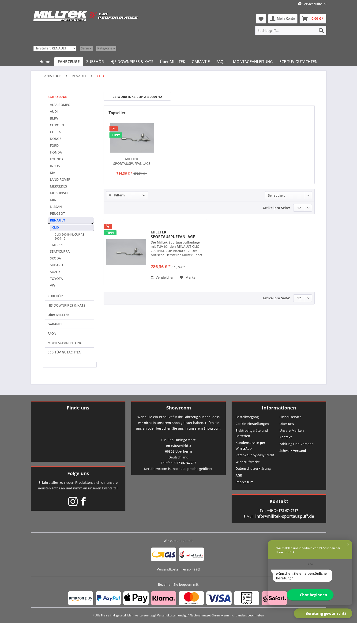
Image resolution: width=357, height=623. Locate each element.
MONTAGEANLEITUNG (65, 343)
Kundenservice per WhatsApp (250, 445)
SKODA (55, 258)
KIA (52, 172)
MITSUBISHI (59, 193)
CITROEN (57, 125)
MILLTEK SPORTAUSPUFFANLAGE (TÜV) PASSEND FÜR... (131, 161)
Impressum (244, 482)
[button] (348, 544)
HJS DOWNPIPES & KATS (66, 305)
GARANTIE (56, 324)
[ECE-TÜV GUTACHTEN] (298, 61)
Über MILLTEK (58, 314)
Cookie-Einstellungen (252, 423)
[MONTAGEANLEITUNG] (253, 61)
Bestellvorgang (247, 417)
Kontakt (285, 437)
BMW (54, 118)
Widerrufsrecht (247, 462)
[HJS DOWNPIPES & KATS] (132, 61)
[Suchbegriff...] (290, 30)
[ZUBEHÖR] (95, 61)
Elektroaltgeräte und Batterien (252, 433)
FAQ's (52, 333)
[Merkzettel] (261, 18)
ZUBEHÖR (55, 296)
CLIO (55, 227)
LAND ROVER (60, 179)
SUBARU (56, 265)
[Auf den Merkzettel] (189, 277)
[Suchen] (321, 30)
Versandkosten (167, 615)
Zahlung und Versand (296, 444)
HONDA (56, 152)
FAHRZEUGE (57, 96)
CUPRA (55, 132)
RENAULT (57, 220)
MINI (53, 200)
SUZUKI (55, 272)
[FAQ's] (221, 61)
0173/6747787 (185, 463)
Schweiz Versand (292, 450)
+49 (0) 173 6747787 (282, 510)
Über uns (286, 423)
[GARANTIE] (200, 61)
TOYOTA (56, 278)
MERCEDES (58, 186)
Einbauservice (290, 417)
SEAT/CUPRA (60, 251)
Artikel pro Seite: (276, 208)
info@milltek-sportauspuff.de (284, 516)
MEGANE (58, 245)
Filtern (117, 195)
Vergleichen (162, 277)
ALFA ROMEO (60, 104)
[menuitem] (290, 30)
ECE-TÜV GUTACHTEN (64, 352)
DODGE (55, 138)
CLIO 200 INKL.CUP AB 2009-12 (69, 236)
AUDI (54, 111)
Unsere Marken (291, 430)
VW (52, 285)
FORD (54, 145)
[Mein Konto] (282, 18)
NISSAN (56, 206)
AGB (239, 475)
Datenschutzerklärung (253, 468)
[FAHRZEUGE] (68, 61)
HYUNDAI (57, 159)
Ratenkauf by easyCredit (255, 455)
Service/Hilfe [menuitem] (310, 4)
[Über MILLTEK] (172, 61)
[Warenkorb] (313, 18)
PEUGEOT (57, 213)
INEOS (55, 166)
